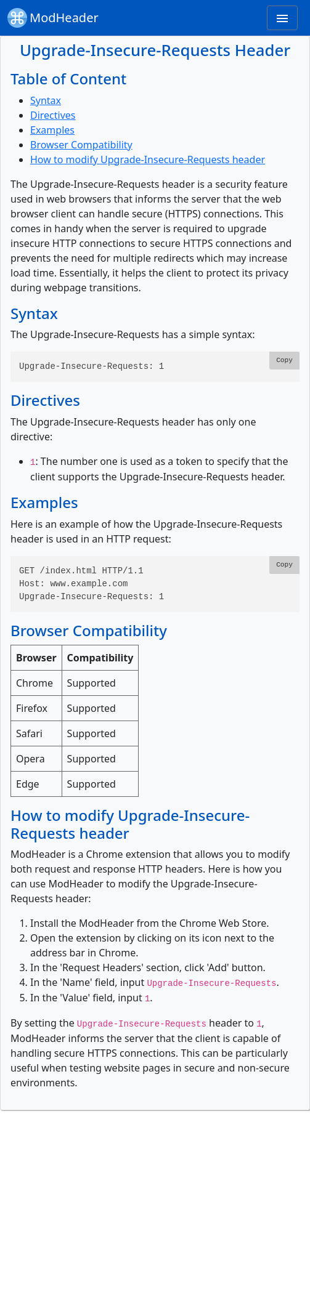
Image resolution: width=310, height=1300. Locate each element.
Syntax (45, 100)
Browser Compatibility (81, 144)
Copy (284, 360)
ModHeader (53, 18)
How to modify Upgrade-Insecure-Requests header (147, 159)
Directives (53, 115)
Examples (52, 130)
